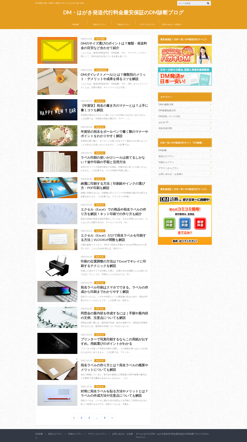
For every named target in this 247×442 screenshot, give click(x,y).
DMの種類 (166, 104)
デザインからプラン (148, 24)
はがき (163, 122)
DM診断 (75, 24)
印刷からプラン (123, 24)
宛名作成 (165, 128)
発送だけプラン (99, 24)
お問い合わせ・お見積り (171, 24)
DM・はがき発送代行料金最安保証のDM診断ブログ (123, 12)
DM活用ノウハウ (169, 116)
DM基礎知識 (167, 110)
